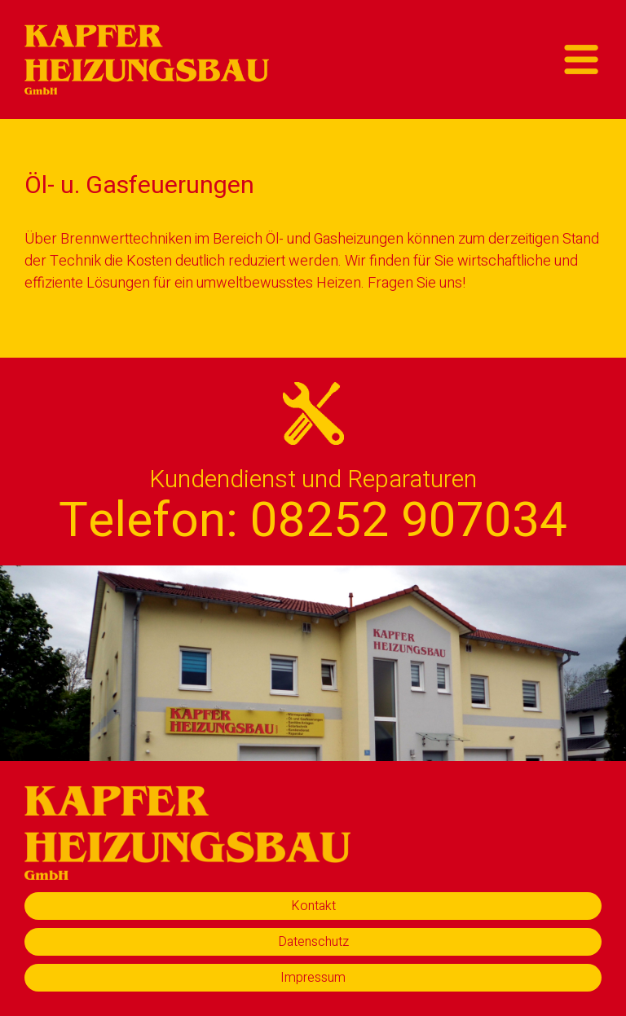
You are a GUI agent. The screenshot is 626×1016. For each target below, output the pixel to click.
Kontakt (313, 906)
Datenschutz (313, 942)
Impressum (313, 977)
